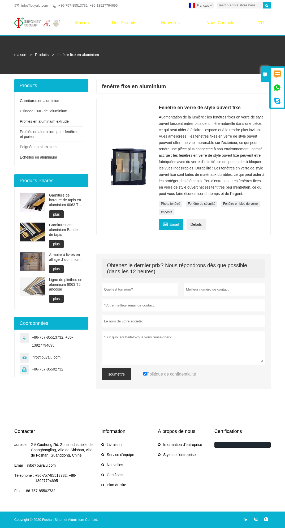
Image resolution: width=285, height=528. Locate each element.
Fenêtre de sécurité (201, 204)
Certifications (228, 431)
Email (171, 224)
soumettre (116, 374)
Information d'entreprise (182, 444)
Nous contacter (221, 22)
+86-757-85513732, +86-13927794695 (88, 5)
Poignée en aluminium (38, 147)
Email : (20, 465)
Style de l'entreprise (179, 455)
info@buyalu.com (34, 5)
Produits (42, 55)
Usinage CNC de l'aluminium (43, 111)
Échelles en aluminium (38, 157)
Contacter (24, 431)
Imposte (166, 212)
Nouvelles (170, 22)
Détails (196, 224)
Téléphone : (24, 475)
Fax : (18, 491)
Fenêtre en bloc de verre (240, 204)
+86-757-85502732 (47, 369)
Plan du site (116, 485)
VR (261, 22)
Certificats (115, 475)
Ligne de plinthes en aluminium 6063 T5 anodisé (65, 284)
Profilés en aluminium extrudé (44, 121)
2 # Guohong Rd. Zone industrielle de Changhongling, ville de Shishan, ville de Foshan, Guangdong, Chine (62, 449)
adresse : (22, 444)
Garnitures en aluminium (40, 101)
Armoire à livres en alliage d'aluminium (65, 257)
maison (82, 22)
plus (56, 214)
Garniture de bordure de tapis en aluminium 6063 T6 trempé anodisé (65, 200)
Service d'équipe (120, 455)
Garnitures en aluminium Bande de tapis (63, 230)
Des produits (124, 22)
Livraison (114, 444)
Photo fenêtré (170, 204)
